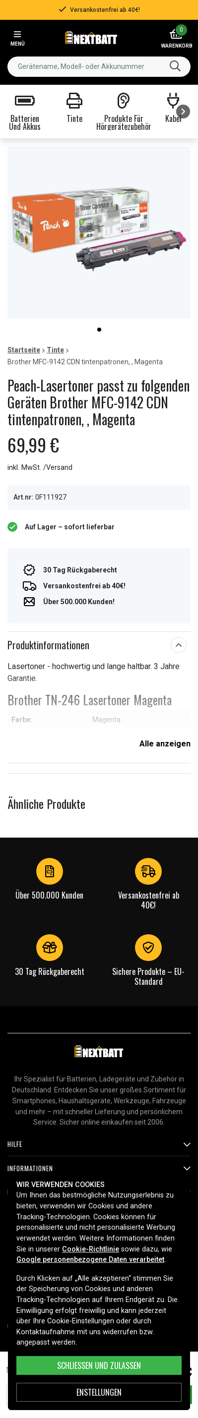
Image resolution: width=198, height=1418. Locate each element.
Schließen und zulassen (99, 1365)
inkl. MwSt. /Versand (39, 467)
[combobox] (99, 67)
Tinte (55, 350)
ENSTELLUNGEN (99, 1392)
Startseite (23, 350)
